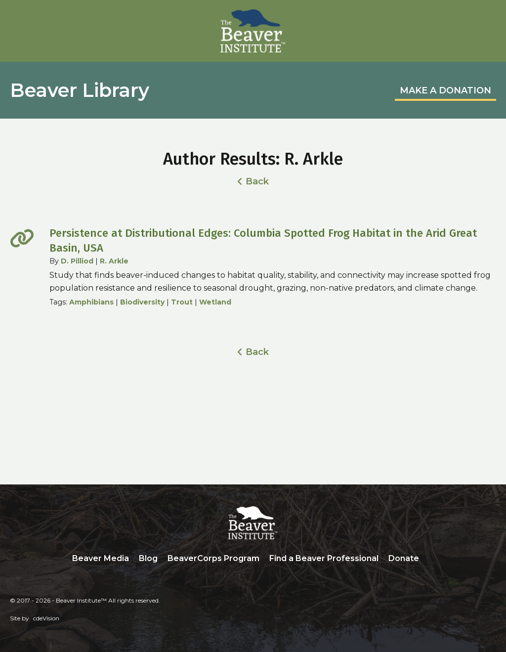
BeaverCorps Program (213, 558)
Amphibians (91, 302)
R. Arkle (114, 261)
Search (431, 559)
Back (257, 181)
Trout (182, 302)
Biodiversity (142, 302)
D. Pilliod (77, 261)
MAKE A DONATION (445, 90)
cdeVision (46, 618)
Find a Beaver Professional (324, 558)
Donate (403, 558)
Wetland (215, 302)
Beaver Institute (253, 31)
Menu (488, 18)
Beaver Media (100, 558)
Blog (148, 558)
